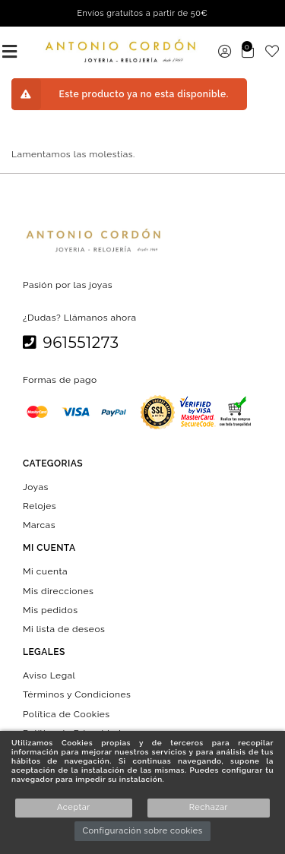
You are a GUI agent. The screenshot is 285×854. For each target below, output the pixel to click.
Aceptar (73, 807)
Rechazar (208, 807)
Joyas (36, 486)
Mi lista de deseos (64, 629)
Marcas (39, 525)
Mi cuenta (45, 571)
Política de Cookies (66, 713)
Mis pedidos (50, 609)
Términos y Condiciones (77, 694)
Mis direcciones (58, 590)
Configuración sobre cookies (142, 831)
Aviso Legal (49, 675)
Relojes (39, 506)
